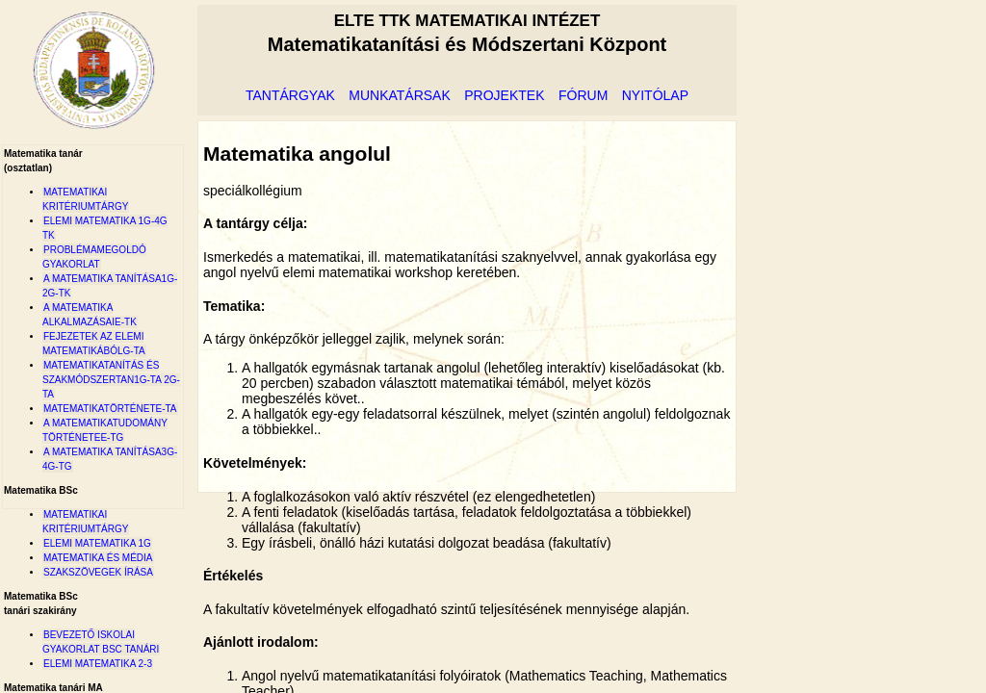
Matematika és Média (98, 557)
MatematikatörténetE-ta (110, 408)
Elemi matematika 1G (97, 543)
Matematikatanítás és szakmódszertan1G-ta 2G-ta (111, 379)
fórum (583, 95)
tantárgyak (290, 95)
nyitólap (655, 95)
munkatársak (400, 95)
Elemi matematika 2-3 (97, 663)
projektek (504, 95)
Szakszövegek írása (98, 572)
